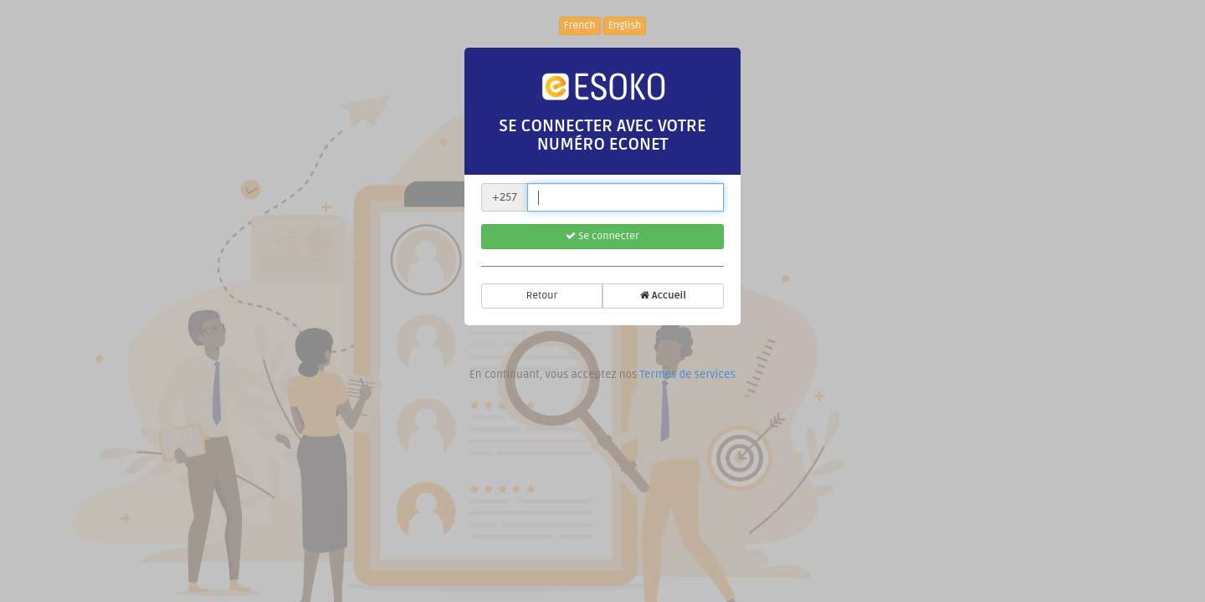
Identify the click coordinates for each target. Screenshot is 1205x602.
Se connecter (602, 236)
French (580, 25)
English (625, 25)
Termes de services (687, 374)
